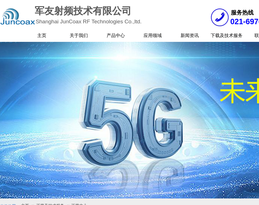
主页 (41, 35)
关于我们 (79, 35)
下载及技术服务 (227, 35)
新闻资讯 (190, 35)
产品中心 (116, 35)
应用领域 (153, 35)
